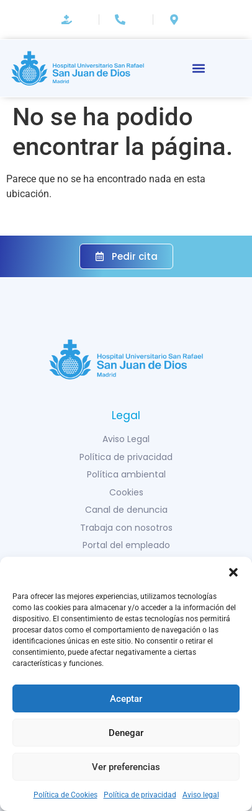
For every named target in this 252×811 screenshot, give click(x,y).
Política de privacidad (140, 795)
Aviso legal (200, 795)
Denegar (126, 732)
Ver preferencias (126, 767)
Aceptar (126, 698)
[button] (233, 572)
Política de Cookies (65, 795)
